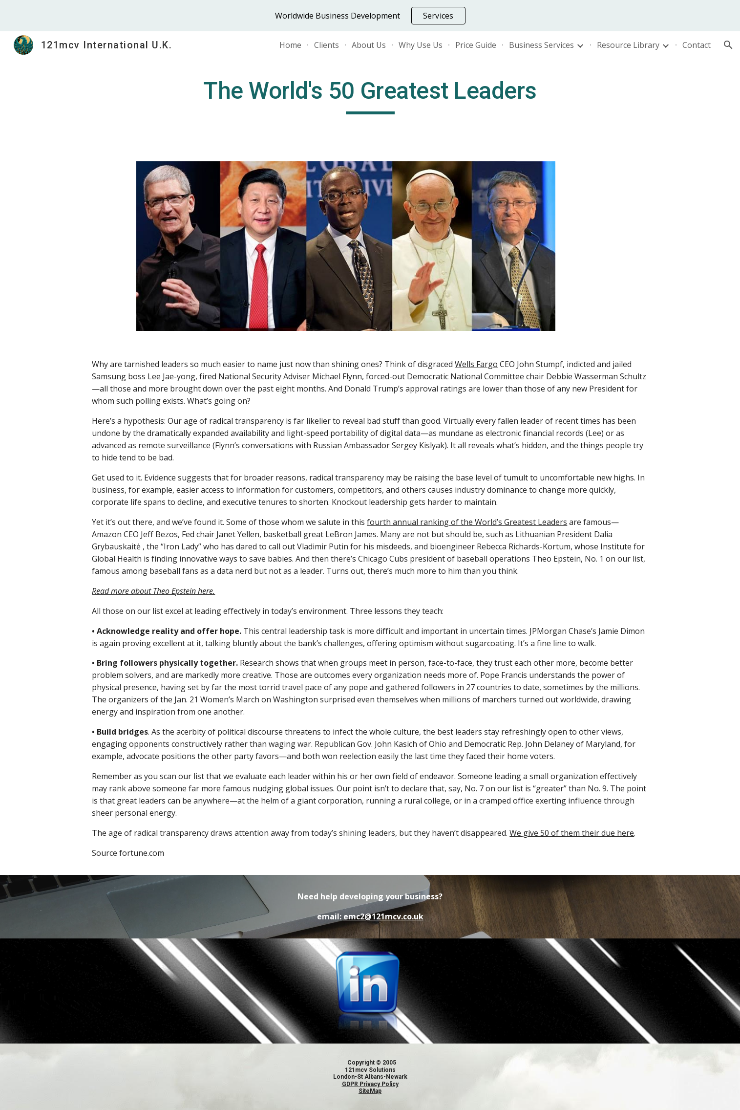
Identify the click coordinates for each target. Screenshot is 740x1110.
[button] (728, 45)
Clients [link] (326, 45)
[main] (370, 95)
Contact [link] (696, 45)
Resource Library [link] (628, 45)
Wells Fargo (476, 364)
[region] (370, 15)
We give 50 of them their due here (571, 832)
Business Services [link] (541, 45)
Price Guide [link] (475, 45)
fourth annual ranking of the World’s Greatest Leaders (467, 522)
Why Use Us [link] (421, 45)
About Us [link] (369, 45)
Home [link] (290, 45)
